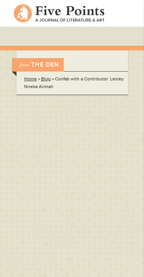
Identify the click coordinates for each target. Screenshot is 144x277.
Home (30, 79)
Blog (46, 79)
